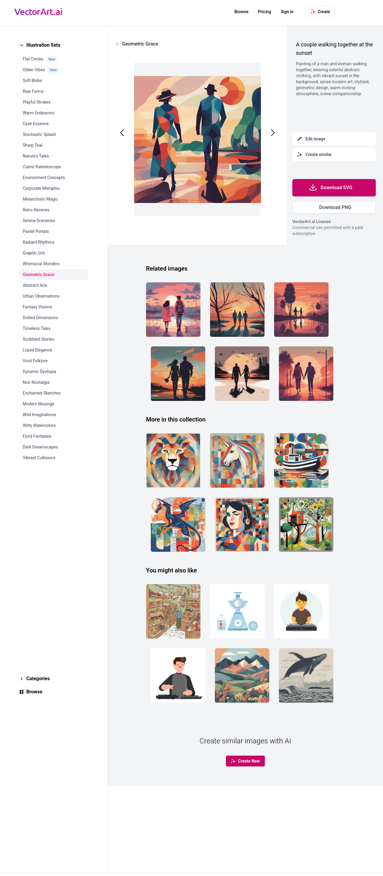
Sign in (287, 11)
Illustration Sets (43, 45)
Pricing (264, 11)
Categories (38, 678)
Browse (241, 11)
